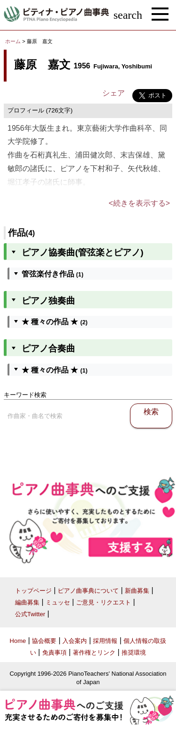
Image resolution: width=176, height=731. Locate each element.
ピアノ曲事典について (88, 590)
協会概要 (44, 640)
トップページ (33, 590)
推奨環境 (134, 652)
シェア (113, 93)
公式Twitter (30, 614)
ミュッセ (58, 602)
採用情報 (105, 640)
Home (18, 640)
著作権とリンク (94, 652)
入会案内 (74, 640)
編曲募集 (27, 602)
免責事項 (54, 652)
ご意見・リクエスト (103, 602)
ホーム (13, 41)
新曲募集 (137, 590)
